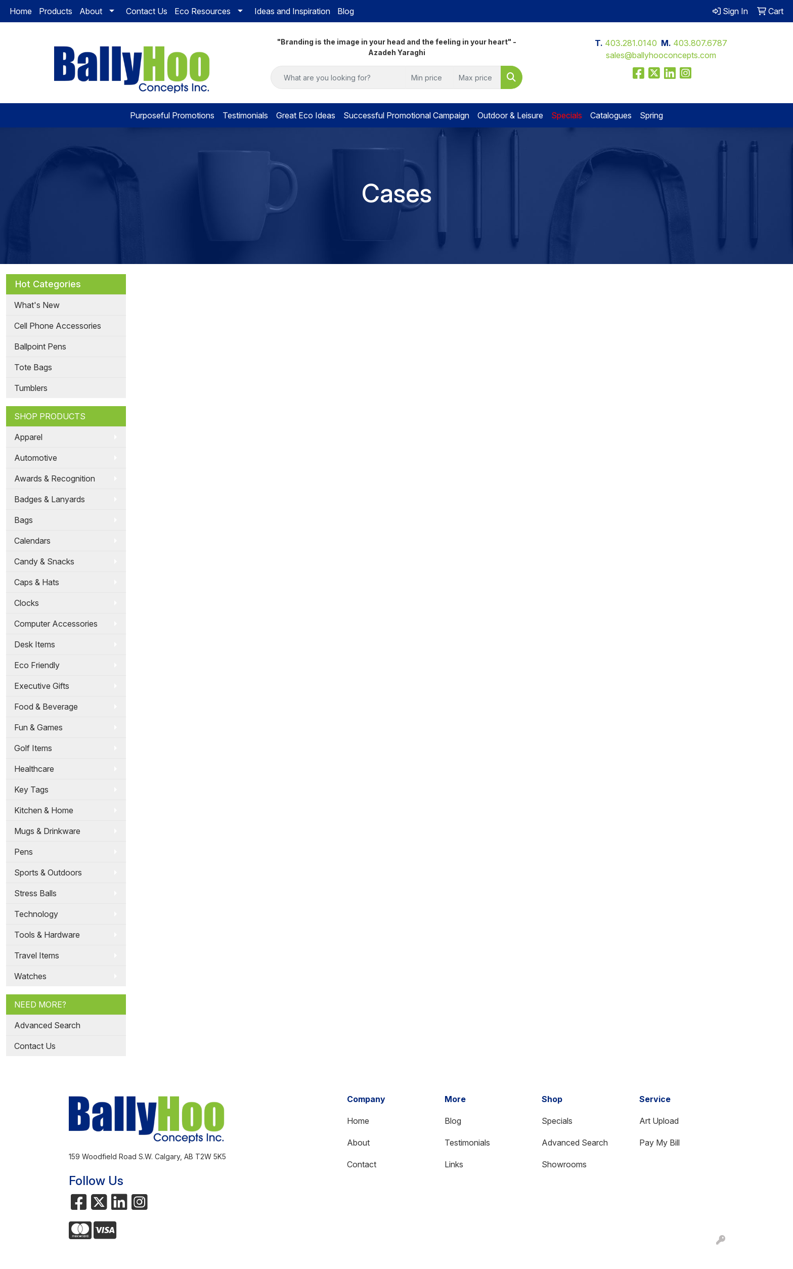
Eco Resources (202, 11)
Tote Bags (33, 367)
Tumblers (31, 388)
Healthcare (34, 769)
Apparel (28, 437)
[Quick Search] (339, 77)
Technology (36, 914)
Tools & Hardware (47, 935)
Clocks (26, 603)
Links (454, 1164)
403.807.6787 (700, 43)
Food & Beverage (46, 707)
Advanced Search (47, 1025)
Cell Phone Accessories (57, 326)
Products (55, 11)
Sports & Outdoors (48, 872)
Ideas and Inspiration (292, 11)
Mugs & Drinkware (47, 831)
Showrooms (564, 1164)
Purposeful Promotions (172, 115)
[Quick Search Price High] (477, 77)
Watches (30, 976)
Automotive (35, 458)
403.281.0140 (631, 43)
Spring (651, 115)
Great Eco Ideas (305, 115)
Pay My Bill (659, 1142)
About (90, 11)
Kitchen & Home (43, 810)
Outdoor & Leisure (510, 115)
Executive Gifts (41, 686)
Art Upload (659, 1121)
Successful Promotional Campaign (406, 115)
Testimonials (245, 115)
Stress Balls (35, 893)
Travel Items (36, 955)
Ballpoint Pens (40, 346)
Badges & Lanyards (49, 499)
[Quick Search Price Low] (430, 77)
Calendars (32, 541)
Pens (23, 852)
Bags (23, 520)
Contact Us (146, 11)
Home (21, 11)
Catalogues (611, 115)
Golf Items (33, 748)
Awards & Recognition (54, 478)
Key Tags (31, 789)
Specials (557, 1121)
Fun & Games (38, 727)
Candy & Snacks (44, 561)
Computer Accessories (56, 624)
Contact (361, 1164)
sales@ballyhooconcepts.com (661, 55)
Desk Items (34, 644)
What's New (37, 305)
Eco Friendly (37, 665)
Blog (345, 11)
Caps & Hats (36, 582)
